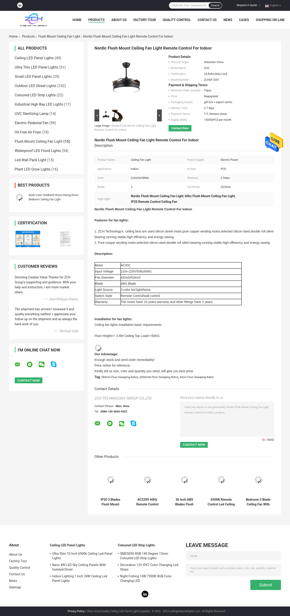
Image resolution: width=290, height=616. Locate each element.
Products (96, 20)
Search (215, 5)
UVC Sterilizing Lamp (31, 113)
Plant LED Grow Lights (33, 169)
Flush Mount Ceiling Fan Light (59, 36)
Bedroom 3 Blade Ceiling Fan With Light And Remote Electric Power (258, 502)
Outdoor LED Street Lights (35, 86)
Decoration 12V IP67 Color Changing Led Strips (149, 567)
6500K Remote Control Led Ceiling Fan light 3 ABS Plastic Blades (221, 502)
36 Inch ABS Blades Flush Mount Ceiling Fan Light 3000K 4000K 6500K (184, 502)
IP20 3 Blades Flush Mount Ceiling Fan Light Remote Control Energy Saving (110, 502)
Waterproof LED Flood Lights (38, 151)
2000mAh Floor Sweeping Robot (158, 377)
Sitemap (15, 587)
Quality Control (177, 20)
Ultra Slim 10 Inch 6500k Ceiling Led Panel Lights (82, 556)
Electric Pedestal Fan (31, 123)
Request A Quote (247, 5)
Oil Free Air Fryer (28, 132)
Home (77, 20)
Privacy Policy (76, 611)
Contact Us (207, 20)
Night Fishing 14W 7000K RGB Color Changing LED (146, 578)
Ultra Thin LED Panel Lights (36, 67)
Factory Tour (144, 20)
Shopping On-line (270, 20)
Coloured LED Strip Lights (35, 95)
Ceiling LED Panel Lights (34, 58)
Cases (244, 20)
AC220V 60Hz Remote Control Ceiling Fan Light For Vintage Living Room (147, 502)
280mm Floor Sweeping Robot (119, 377)
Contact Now (180, 128)
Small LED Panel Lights (33, 76)
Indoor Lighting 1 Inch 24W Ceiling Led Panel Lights (79, 578)
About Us (119, 20)
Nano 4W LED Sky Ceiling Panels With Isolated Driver (79, 567)
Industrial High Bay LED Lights (39, 104)
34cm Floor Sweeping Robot (197, 377)
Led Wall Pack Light (30, 160)
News (227, 20)
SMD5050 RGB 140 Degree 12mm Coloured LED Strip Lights (144, 556)
